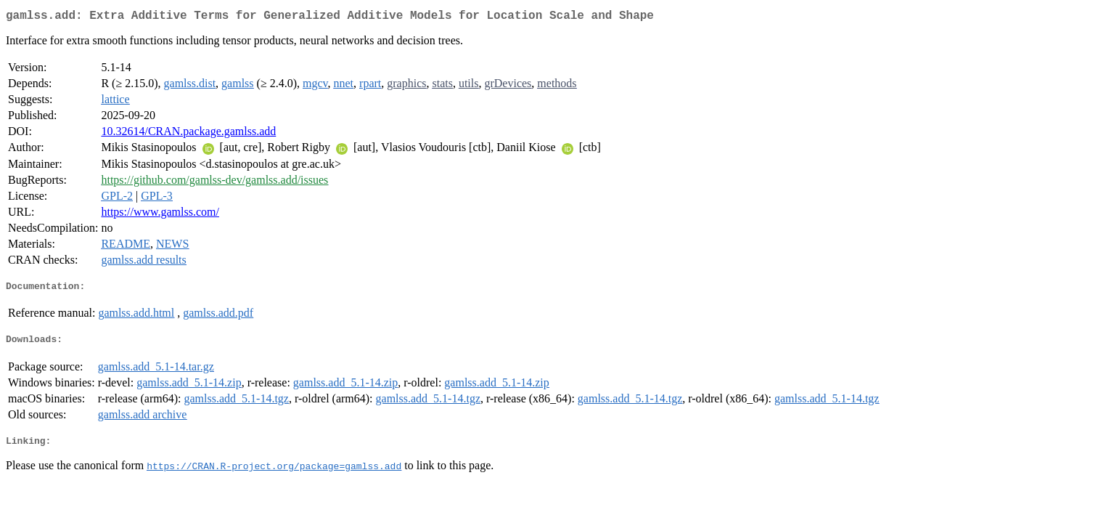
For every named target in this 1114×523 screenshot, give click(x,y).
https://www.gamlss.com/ (160, 214)
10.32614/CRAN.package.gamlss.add (188, 134)
